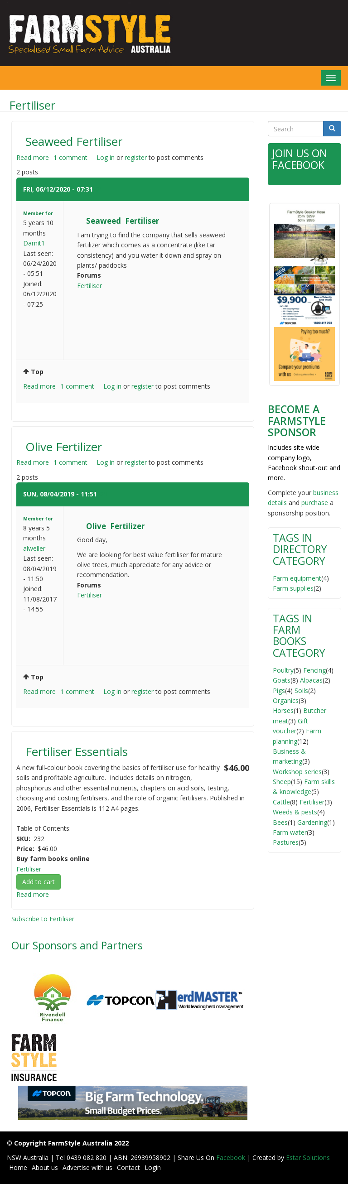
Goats (281, 680)
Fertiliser (89, 285)
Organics (286, 700)
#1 (99, 189)
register (136, 157)
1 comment (70, 157)
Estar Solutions (308, 1157)
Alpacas (311, 680)
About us (45, 1167)
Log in (106, 157)
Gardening (312, 822)
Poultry (283, 670)
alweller (34, 548)
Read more (32, 157)
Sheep (282, 781)
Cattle (281, 802)
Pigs (279, 690)
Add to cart (38, 881)
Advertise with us (87, 1167)
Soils (301, 690)
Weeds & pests (295, 812)
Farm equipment (297, 578)
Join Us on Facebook (299, 159)
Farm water (290, 832)
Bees (280, 822)
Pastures (286, 842)
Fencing (314, 670)
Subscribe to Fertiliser (42, 918)
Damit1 (34, 243)
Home (18, 1167)
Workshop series (297, 771)
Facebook (231, 1157)
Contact (128, 1167)
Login (153, 1167)
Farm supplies (293, 588)
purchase (314, 502)
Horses (283, 710)
